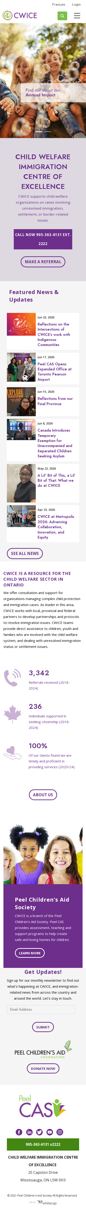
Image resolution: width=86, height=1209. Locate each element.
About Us (43, 794)
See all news (25, 553)
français (58, 4)
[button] (6, 80)
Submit (43, 1027)
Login (76, 4)
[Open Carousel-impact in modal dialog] (43, 80)
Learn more (30, 953)
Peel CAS (19, 15)
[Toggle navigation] (77, 15)
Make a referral (43, 261)
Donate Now (43, 1068)
